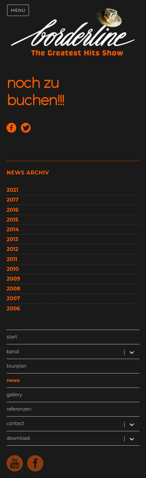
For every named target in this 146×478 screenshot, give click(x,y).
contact (15, 423)
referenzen (19, 409)
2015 (12, 220)
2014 (13, 229)
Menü (18, 10)
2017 (12, 200)
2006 (13, 308)
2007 (13, 298)
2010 (13, 269)
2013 (12, 239)
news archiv (28, 173)
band (13, 351)
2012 (12, 249)
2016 (13, 210)
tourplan (16, 366)
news (13, 380)
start (12, 337)
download (18, 438)
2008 (13, 289)
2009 (13, 279)
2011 (12, 259)
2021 (12, 190)
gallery (14, 395)
